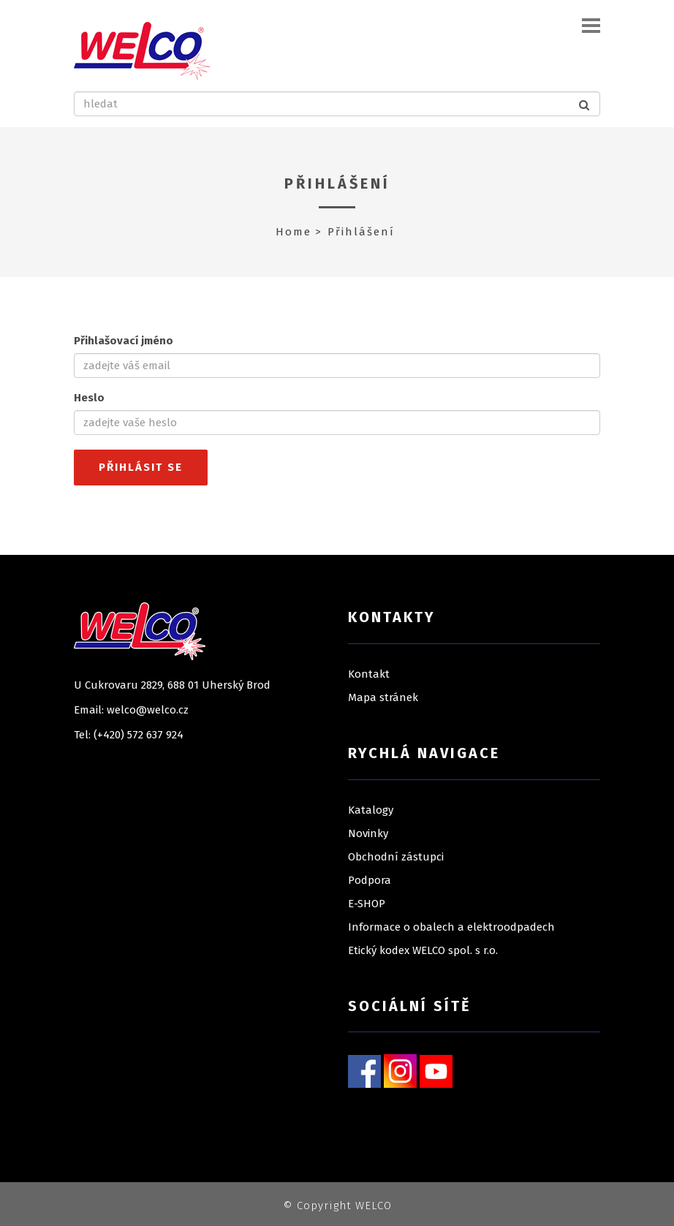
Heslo (89, 397)
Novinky (368, 833)
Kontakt (369, 674)
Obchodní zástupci (396, 856)
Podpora (369, 880)
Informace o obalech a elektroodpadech (451, 927)
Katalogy (370, 810)
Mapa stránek (383, 697)
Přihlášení (337, 183)
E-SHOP (366, 903)
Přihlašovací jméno (123, 340)
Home (293, 231)
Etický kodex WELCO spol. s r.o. (423, 950)
